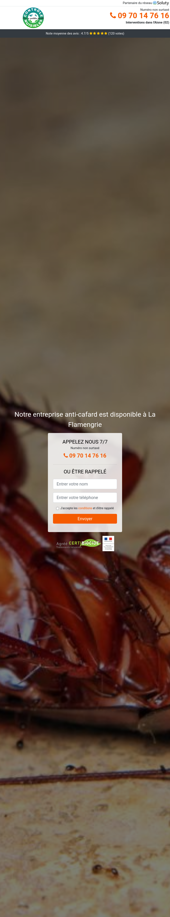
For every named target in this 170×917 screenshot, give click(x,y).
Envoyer (85, 518)
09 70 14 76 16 (139, 15)
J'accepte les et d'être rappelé (87, 508)
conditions (85, 508)
